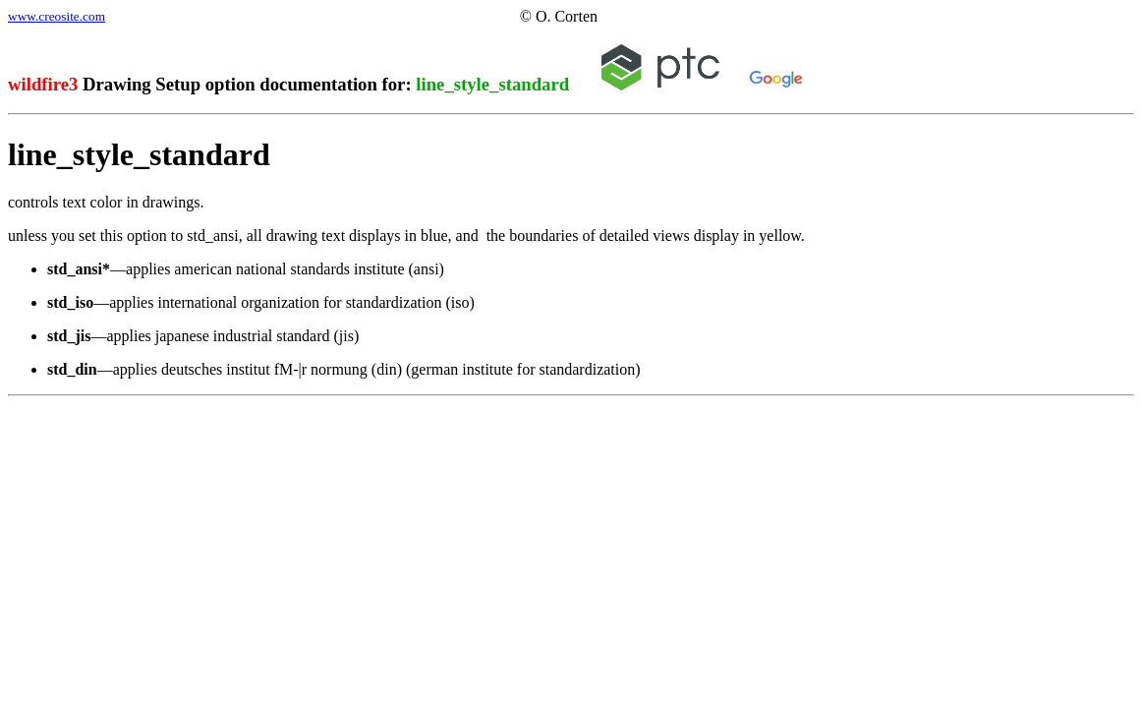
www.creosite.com (56, 16)
